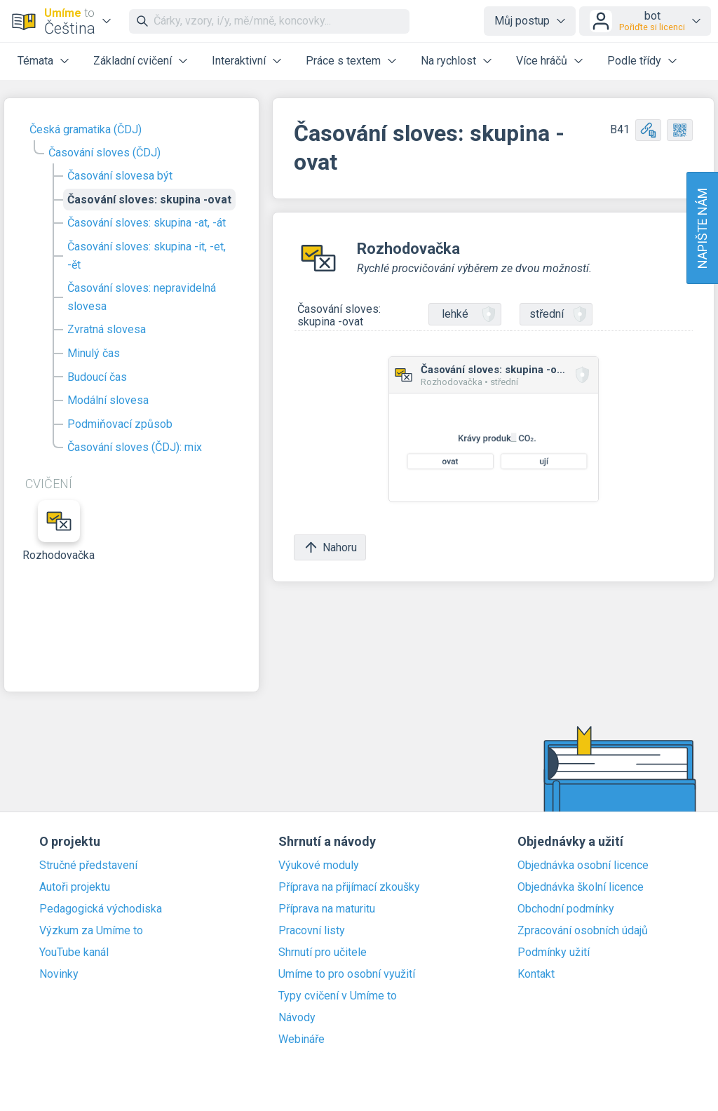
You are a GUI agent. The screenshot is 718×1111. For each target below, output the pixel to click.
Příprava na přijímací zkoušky (349, 887)
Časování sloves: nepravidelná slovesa (141, 297)
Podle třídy (634, 60)
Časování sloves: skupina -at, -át (146, 222)
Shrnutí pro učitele (322, 952)
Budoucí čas (97, 377)
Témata (35, 60)
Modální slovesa (108, 400)
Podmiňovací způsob (119, 424)
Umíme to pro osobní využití (346, 974)
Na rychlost (448, 60)
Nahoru (330, 547)
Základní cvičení (132, 60)
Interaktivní (239, 60)
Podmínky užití (553, 952)
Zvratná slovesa (106, 329)
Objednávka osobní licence (583, 865)
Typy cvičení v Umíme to (337, 996)
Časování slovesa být (119, 175)
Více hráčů (541, 60)
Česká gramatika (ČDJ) (85, 129)
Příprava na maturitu (326, 909)
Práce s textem (343, 60)
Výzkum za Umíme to (91, 930)
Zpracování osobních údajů (582, 930)
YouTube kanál (74, 952)
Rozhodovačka (59, 531)
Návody (297, 1017)
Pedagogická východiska (100, 909)
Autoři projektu (74, 887)
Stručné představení (88, 865)
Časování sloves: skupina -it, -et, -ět (146, 255)
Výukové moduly (318, 865)
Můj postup (522, 20)
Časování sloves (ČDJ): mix (134, 447)
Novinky (59, 974)
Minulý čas (93, 353)
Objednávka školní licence (580, 887)
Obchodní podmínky (565, 909)
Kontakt (536, 974)
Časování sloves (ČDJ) (104, 152)
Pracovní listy (311, 930)
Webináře (301, 1039)
